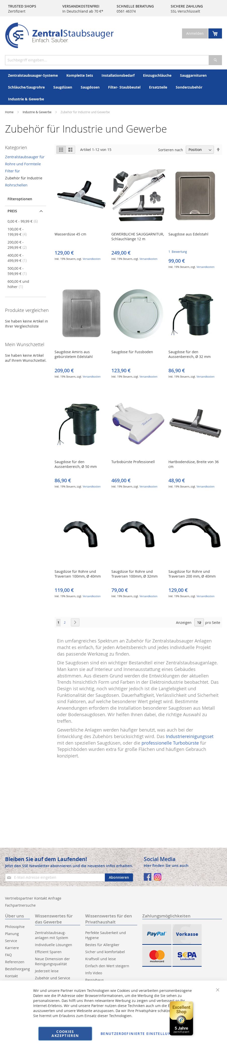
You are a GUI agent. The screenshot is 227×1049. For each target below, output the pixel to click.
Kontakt (11, 976)
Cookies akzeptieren (65, 1033)
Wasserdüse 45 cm (70, 234)
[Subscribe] (119, 877)
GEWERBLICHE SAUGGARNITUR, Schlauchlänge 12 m (137, 236)
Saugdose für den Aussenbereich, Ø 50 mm (76, 464)
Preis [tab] (12, 211)
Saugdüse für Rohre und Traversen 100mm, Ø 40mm (78, 574)
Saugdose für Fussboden (132, 351)
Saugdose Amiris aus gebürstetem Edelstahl (74, 354)
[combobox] (113, 60)
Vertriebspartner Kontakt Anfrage (33, 898)
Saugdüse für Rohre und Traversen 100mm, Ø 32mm (134, 574)
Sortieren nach (170, 149)
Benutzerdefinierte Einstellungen (140, 1033)
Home (9, 112)
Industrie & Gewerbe (37, 112)
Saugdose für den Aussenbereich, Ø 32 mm (189, 354)
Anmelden (195, 33)
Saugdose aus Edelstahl (188, 234)
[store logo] (59, 35)
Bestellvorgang (17, 968)
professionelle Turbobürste (170, 743)
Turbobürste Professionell (133, 461)
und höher (18, 284)
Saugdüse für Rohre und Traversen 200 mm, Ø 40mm (192, 574)
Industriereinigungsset (189, 736)
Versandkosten (92, 259)
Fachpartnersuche (20, 905)
